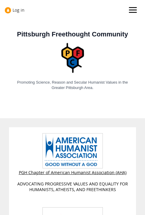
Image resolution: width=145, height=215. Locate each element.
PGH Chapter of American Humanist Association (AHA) (72, 169)
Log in (19, 10)
